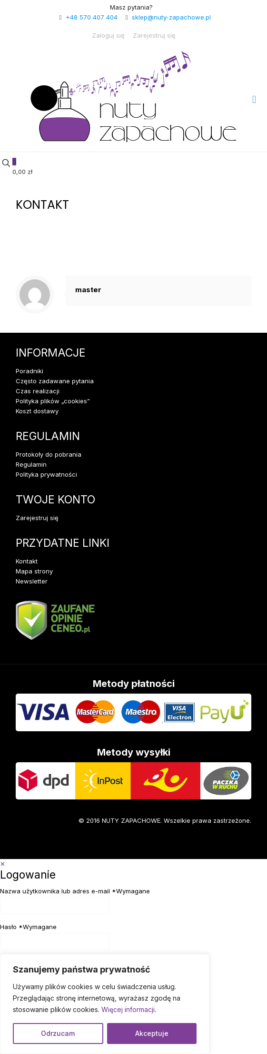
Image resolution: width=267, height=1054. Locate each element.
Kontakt (27, 561)
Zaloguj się (108, 35)
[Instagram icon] (54, 844)
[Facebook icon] (25, 844)
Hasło (28, 927)
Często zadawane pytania (55, 381)
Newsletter (32, 581)
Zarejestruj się (154, 35)
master (88, 289)
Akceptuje (151, 1033)
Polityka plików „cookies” (53, 401)
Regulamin (31, 464)
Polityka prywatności (46, 474)
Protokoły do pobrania (48, 454)
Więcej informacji (128, 1009)
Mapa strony (34, 571)
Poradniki (29, 371)
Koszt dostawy (37, 411)
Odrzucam (58, 1033)
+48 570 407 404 (92, 17)
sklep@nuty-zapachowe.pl (171, 17)
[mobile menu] (254, 99)
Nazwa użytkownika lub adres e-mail (75, 891)
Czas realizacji (37, 391)
